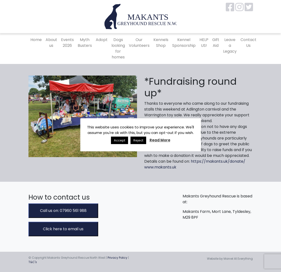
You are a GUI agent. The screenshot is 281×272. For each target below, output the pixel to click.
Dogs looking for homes (118, 48)
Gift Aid (215, 42)
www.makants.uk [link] (160, 167)
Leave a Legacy (230, 45)
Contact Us (248, 42)
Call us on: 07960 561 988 (63, 210)
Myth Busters (85, 42)
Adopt (102, 39)
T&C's (32, 262)
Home (36, 39)
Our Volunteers (139, 42)
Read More (160, 140)
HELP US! (203, 42)
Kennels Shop (160, 42)
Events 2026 (67, 42)
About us (51, 42)
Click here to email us (63, 229)
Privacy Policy (117, 258)
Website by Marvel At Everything (230, 259)
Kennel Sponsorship (184, 42)
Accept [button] (119, 140)
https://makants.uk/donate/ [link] (218, 161)
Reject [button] (138, 140)
